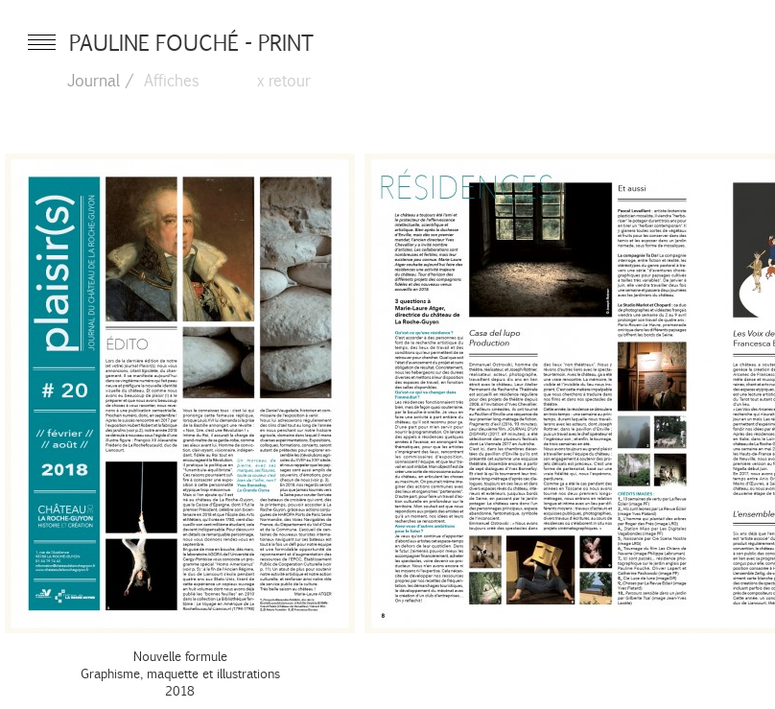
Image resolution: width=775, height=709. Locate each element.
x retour (284, 79)
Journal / (100, 79)
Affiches (172, 79)
